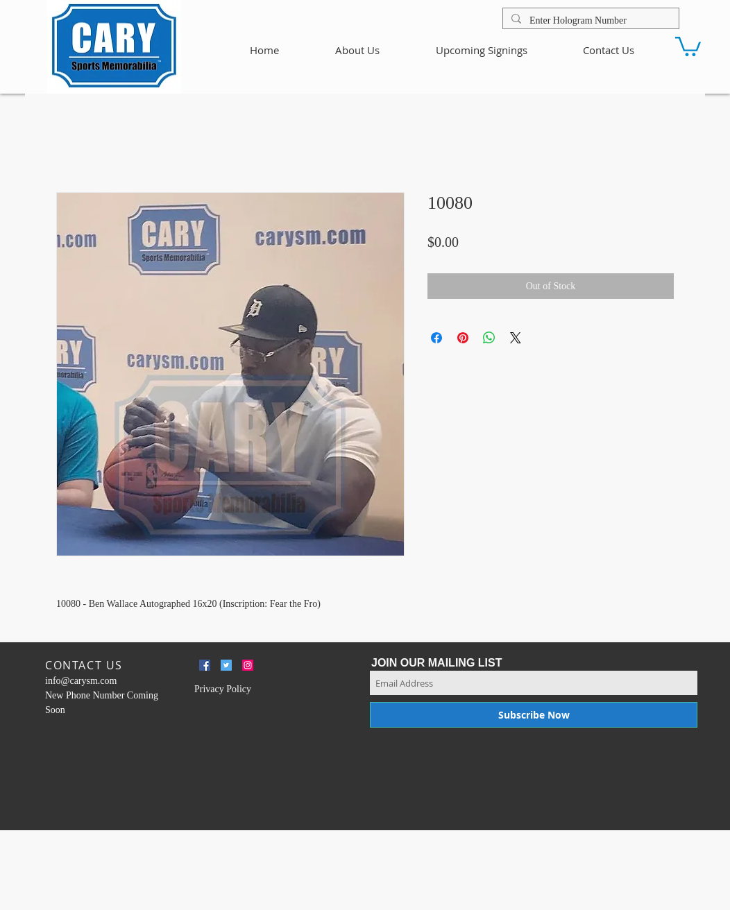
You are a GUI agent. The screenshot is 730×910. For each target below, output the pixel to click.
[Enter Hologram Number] (589, 20)
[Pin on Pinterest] (463, 337)
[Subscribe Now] (533, 715)
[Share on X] (515, 337)
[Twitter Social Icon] (226, 665)
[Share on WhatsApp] (489, 337)
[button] (688, 45)
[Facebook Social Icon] (204, 665)
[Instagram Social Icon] (247, 665)
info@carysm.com (81, 681)
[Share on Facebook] (436, 337)
